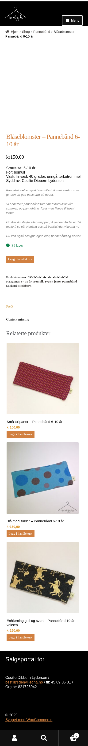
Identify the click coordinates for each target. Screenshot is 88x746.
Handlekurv (69, 734)
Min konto (14, 738)
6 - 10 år (26, 281)
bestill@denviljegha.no (24, 682)
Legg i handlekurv (20, 259)
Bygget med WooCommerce (29, 720)
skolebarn (24, 285)
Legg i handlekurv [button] (20, 434)
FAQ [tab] (9, 306)
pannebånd (59, 236)
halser (76, 236)
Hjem (15, 32)
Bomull (38, 281)
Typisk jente (52, 281)
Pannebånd (41, 32)
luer (47, 236)
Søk (44, 738)
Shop (26, 32)
